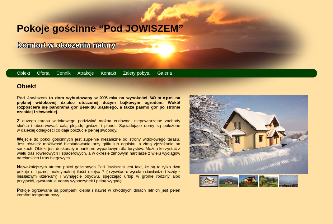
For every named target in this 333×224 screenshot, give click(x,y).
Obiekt (23, 73)
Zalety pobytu (136, 73)
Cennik (63, 73)
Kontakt (108, 73)
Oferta (43, 73)
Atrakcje (85, 73)
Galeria (164, 73)
